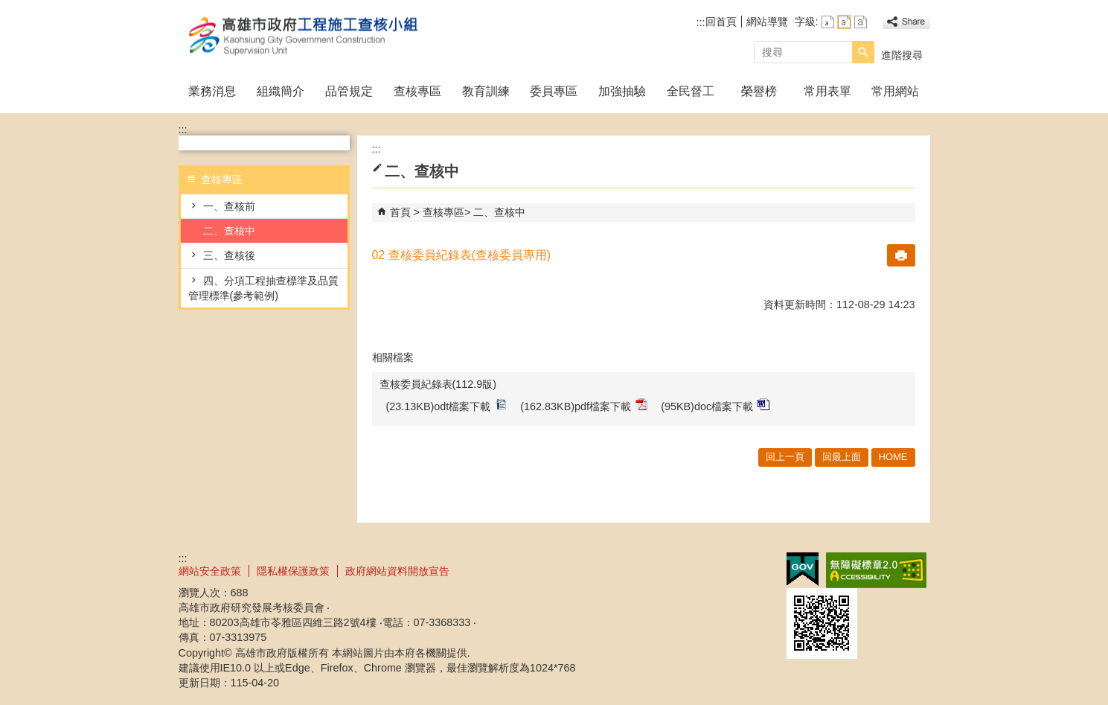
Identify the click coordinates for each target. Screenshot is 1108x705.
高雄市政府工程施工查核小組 (304, 36)
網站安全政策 (210, 571)
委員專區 (553, 91)
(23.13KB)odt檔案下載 (446, 405)
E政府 (803, 569)
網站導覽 (767, 22)
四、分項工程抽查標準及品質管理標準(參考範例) (263, 288)
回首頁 (721, 22)
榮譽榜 (759, 91)
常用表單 (827, 91)
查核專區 (417, 91)
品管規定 (349, 91)
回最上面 (841, 456)
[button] (863, 52)
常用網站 (895, 91)
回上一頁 (785, 456)
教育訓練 (486, 91)
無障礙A (876, 570)
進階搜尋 (902, 55)
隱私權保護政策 (293, 571)
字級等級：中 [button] (844, 22)
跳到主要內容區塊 (7, 7)
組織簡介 (280, 91)
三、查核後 (229, 255)
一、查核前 (229, 206)
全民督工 (690, 91)
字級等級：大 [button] (860, 22)
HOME (893, 456)
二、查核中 (229, 231)
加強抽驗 (622, 91)
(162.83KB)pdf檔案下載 (583, 405)
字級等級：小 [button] (828, 22)
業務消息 (212, 91)
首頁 (400, 212)
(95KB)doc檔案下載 (715, 405)
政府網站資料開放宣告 (397, 571)
